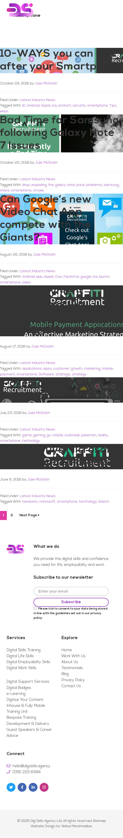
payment (7, 374)
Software (46, 374)
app (39, 277)
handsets (30, 501)
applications (32, 368)
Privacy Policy (73, 680)
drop (26, 185)
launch (104, 277)
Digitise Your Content (25, 700)
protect (64, 105)
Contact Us (71, 686)
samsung (111, 185)
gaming (39, 435)
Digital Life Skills (20, 656)
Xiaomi (103, 501)
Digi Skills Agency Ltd (46, 821)
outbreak (72, 435)
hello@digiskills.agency (31, 766)
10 (24, 105)
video (26, 282)
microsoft (47, 501)
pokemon (88, 435)
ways (4, 111)
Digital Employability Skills (28, 662)
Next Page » (29, 516)
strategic (63, 374)
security (79, 105)
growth (76, 368)
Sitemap (99, 821)
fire (51, 185)
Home (67, 650)
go (49, 435)
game (27, 435)
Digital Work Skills (21, 668)
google (86, 277)
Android (33, 105)
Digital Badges (19, 688)
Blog (65, 674)
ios (54, 105)
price (80, 185)
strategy (79, 374)
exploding (39, 185)
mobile (107, 368)
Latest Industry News (37, 100)
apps (47, 368)
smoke (38, 190)
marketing (92, 368)
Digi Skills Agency (20, 10)
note (71, 185)
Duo (58, 277)
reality (103, 435)
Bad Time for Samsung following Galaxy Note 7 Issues (59, 133)
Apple (46, 105)
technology (31, 441)
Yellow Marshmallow (76, 826)
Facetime (71, 277)
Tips (112, 105)
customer (61, 368)
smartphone (97, 105)
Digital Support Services (28, 682)
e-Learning (16, 694)
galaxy (60, 185)
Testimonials (72, 668)
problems (94, 185)
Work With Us (74, 656)
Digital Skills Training (24, 650)
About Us (70, 662)
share (4, 190)
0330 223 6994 (27, 772)
